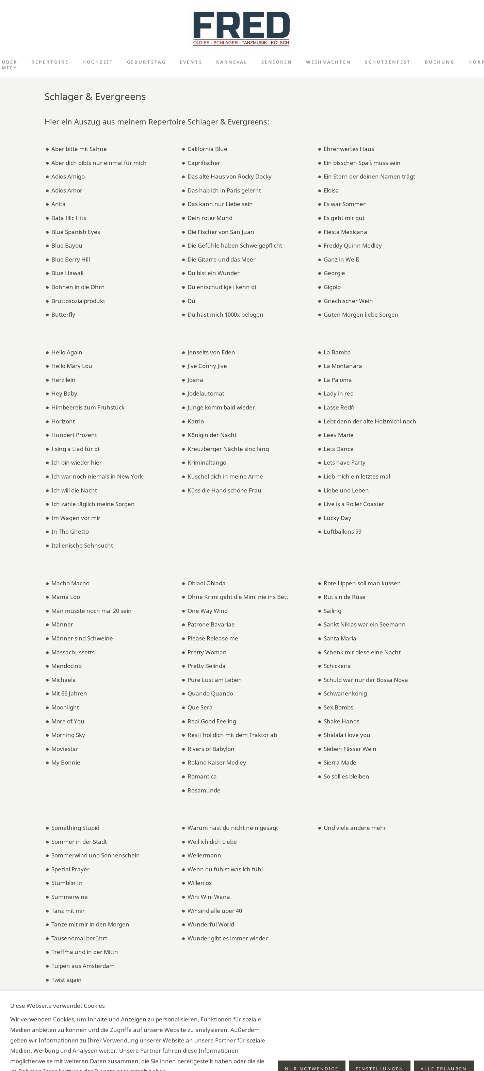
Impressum (231, 1056)
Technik (258, 1056)
